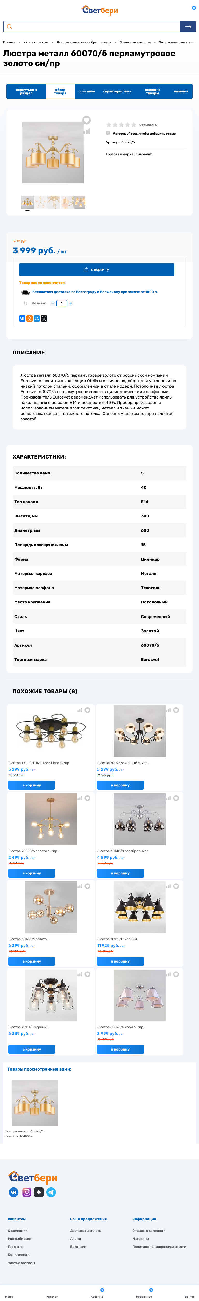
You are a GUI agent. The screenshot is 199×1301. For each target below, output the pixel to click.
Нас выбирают (20, 1155)
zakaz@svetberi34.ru (32, 1255)
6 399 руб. (97, 864)
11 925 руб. (159, 864)
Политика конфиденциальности (159, 1163)
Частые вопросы (21, 1179)
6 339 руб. (37, 952)
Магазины (140, 1155)
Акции (75, 1155)
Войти (189, 1292)
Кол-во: (39, 304)
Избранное (144, 1292)
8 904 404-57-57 (29, 1246)
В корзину (99, 270)
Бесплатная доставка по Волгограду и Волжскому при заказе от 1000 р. (95, 293)
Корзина (97, 1292)
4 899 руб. (37, 864)
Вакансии (78, 1163)
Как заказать (18, 1171)
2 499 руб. (159, 776)
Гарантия (16, 1163)
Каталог (52, 1292)
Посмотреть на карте (33, 1226)
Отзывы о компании (148, 1147)
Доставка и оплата (85, 1147)
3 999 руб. (97, 952)
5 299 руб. (37, 776)
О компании (17, 1147)
